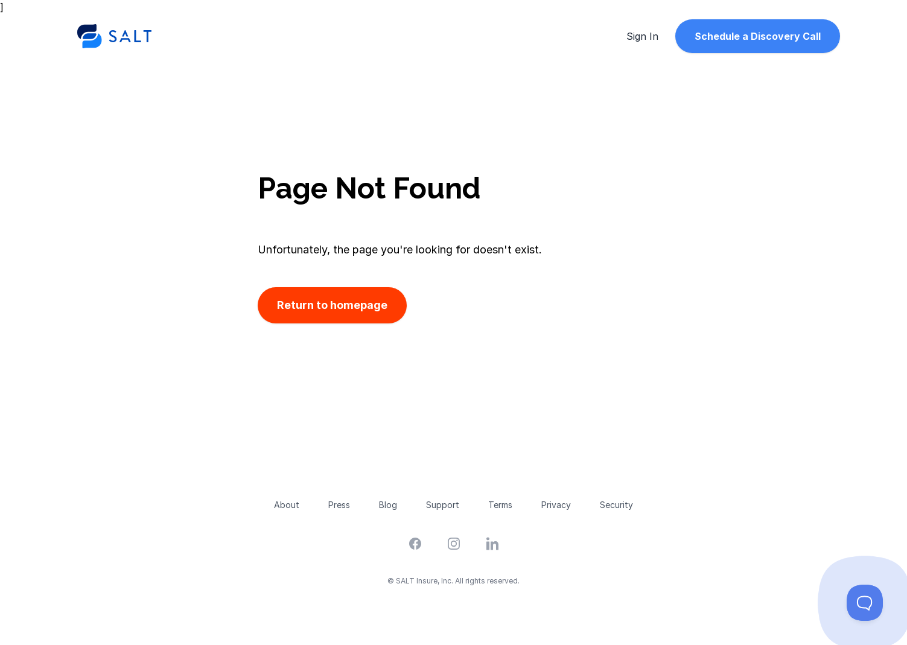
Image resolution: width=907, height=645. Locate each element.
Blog (388, 505)
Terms (500, 505)
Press (339, 505)
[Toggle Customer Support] (865, 603)
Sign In (642, 36)
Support (442, 505)
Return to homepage (332, 305)
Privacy (556, 505)
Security (616, 505)
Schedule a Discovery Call (758, 36)
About (286, 505)
